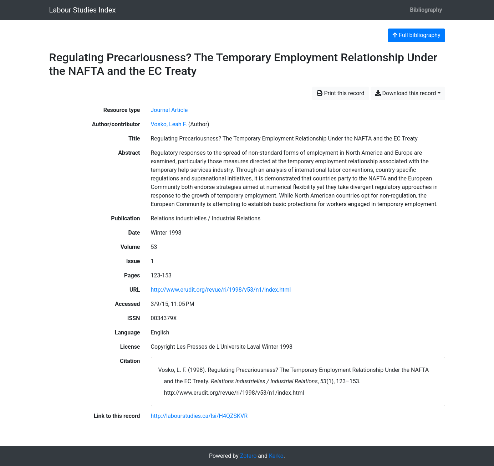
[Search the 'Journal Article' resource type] (169, 110)
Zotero (248, 455)
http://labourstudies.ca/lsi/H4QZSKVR (199, 416)
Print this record (340, 93)
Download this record (405, 93)
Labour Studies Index (82, 10)
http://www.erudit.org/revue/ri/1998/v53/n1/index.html (221, 289)
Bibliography (426, 9)
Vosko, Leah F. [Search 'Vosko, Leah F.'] (169, 124)
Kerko (276, 455)
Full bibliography (416, 35)
